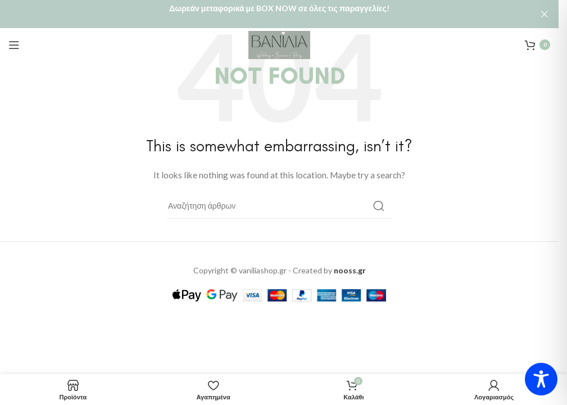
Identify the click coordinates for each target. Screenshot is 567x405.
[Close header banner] (544, 14)
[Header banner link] (279, 14)
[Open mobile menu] (14, 34)
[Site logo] (279, 33)
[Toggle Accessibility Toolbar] (541, 379)
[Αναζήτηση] (279, 196)
